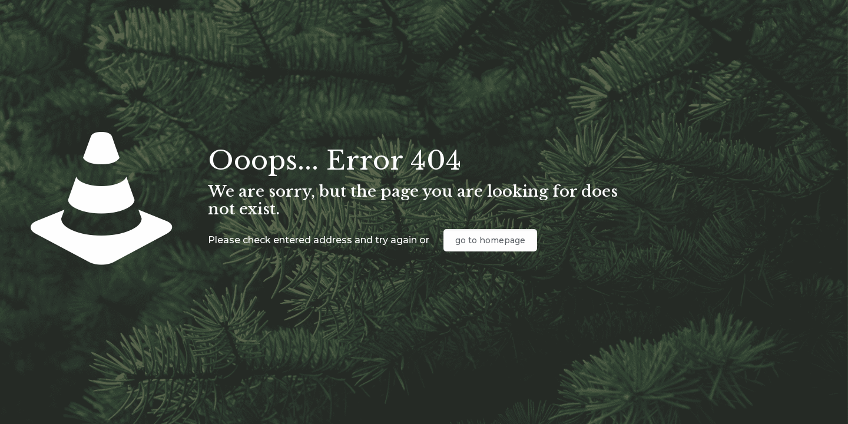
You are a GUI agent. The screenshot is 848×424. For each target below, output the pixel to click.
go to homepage (490, 240)
